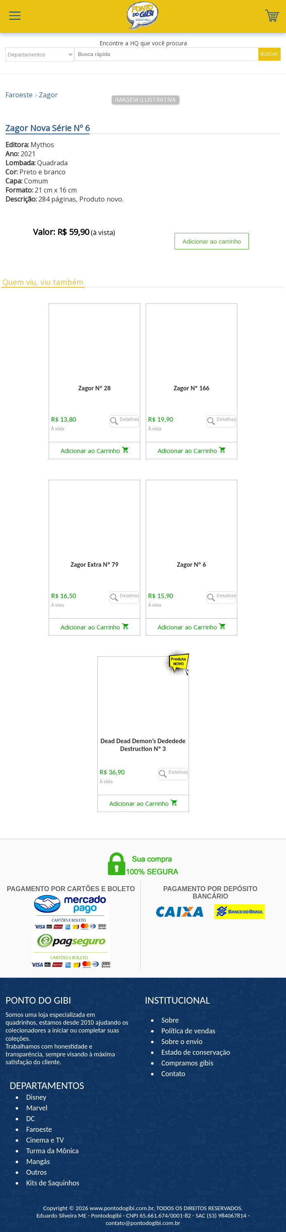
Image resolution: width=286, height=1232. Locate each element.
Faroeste (39, 1129)
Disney (36, 1097)
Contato (173, 1073)
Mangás (38, 1161)
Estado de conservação (195, 1052)
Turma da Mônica (52, 1150)
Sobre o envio (182, 1041)
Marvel (36, 1107)
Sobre (170, 1020)
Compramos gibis (187, 1063)
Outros (36, 1172)
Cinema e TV (45, 1140)
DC (30, 1118)
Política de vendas (188, 1030)
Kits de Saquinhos (52, 1182)
